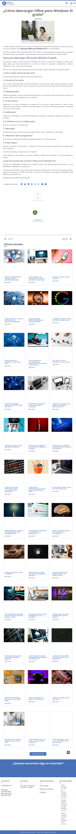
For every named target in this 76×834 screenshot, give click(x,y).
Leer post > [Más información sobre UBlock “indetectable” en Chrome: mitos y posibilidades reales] (8, 282)
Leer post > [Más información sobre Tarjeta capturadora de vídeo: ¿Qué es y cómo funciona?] (32, 747)
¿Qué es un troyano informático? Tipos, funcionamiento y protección (11, 490)
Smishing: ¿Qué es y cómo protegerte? (14, 574)
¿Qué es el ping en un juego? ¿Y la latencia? (36, 700)
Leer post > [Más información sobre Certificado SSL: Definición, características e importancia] (32, 537)
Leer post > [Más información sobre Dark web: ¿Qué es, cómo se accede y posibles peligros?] (8, 663)
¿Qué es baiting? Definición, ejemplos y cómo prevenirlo (36, 320)
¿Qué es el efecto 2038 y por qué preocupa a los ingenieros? (61, 659)
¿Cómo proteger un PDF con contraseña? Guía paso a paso (61, 742)
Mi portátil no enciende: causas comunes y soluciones (37, 405)
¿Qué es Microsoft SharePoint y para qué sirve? (12, 362)
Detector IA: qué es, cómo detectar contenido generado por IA (61, 405)
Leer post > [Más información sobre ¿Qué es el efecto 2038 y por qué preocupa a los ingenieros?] (56, 663)
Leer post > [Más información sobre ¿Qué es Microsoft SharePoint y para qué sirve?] (8, 366)
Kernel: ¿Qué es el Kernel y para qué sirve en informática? (61, 533)
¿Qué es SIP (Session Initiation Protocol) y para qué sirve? (14, 405)
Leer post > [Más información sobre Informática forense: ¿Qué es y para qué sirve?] (56, 492)
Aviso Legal (44, 788)
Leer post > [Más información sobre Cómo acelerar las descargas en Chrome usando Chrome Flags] (32, 282)
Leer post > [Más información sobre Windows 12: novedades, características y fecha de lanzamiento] (56, 452)
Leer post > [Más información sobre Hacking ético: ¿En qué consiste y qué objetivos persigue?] (32, 579)
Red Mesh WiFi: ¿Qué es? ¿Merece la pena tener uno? (13, 742)
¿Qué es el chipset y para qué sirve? (61, 700)
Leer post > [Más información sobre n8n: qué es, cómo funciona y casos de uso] (56, 365)
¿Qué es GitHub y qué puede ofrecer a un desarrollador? (60, 575)
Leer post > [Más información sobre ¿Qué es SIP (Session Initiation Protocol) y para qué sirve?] (8, 410)
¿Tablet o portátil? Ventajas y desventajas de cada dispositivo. (64, 806)
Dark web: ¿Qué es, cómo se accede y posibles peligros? (13, 659)
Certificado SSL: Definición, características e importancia (38, 533)
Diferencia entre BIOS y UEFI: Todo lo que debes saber (13, 701)
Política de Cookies (46, 791)
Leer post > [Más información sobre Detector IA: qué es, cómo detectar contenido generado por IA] (56, 410)
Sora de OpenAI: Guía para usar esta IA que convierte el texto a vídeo (14, 617)
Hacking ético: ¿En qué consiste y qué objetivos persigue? (37, 575)
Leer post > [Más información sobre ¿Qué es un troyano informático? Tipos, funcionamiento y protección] (8, 495)
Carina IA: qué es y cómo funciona (61, 277)
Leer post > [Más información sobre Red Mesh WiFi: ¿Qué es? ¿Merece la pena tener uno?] (8, 747)
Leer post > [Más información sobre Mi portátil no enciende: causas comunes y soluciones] (32, 410)
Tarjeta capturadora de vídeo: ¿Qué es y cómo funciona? (37, 742)
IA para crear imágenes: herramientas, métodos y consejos (37, 447)
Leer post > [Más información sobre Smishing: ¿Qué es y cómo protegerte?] (8, 577)
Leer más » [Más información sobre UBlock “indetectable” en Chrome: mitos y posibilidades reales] (64, 826)
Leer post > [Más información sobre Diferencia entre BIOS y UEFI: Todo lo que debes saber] (8, 705)
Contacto (43, 795)
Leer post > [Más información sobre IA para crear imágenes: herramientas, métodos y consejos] (32, 452)
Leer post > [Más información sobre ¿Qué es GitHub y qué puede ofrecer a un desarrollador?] (56, 579)
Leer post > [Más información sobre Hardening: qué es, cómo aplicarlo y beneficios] (8, 450)
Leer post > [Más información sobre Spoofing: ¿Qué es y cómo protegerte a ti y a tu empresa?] (32, 621)
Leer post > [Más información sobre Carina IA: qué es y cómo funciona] (56, 281)
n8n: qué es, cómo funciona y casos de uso (61, 361)
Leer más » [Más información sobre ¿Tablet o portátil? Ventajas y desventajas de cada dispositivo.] (64, 813)
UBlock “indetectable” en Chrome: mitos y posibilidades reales (13, 278)
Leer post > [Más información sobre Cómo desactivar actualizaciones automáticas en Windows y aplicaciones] (32, 368)
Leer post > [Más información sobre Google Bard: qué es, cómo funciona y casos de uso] (56, 323)
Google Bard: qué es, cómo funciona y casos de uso (62, 319)
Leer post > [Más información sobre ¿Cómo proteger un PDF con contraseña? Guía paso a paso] (56, 747)
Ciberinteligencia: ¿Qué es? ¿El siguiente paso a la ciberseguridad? (14, 533)
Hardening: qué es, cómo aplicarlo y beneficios (13, 447)
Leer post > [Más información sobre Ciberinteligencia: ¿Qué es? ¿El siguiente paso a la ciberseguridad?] (8, 537)
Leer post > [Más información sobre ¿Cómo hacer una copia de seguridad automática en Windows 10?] (32, 663)
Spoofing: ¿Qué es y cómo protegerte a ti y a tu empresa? (38, 617)
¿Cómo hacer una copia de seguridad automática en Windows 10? (38, 659)
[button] (66, 3)
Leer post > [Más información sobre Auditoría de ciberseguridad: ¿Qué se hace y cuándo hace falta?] (32, 495)
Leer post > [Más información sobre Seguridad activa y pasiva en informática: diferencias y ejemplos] (8, 324)
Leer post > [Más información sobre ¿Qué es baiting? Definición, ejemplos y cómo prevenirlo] (32, 324)
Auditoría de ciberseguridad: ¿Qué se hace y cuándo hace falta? (37, 490)
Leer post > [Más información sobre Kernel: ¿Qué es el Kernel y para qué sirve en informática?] (56, 537)
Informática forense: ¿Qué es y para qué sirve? (62, 489)
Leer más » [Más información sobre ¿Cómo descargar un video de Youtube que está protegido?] (64, 800)
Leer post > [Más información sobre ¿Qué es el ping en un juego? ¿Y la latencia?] (32, 703)
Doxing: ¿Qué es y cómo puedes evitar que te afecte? (61, 617)
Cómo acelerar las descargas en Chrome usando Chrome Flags (36, 278)
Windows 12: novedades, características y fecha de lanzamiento (62, 447)
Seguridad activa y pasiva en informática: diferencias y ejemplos (14, 320)
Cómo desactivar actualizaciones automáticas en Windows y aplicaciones (38, 363)
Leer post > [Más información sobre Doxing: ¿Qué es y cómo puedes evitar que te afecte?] (56, 621)
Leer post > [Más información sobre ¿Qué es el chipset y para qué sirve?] (56, 703)
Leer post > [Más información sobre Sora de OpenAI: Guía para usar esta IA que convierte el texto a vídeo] (8, 621)
